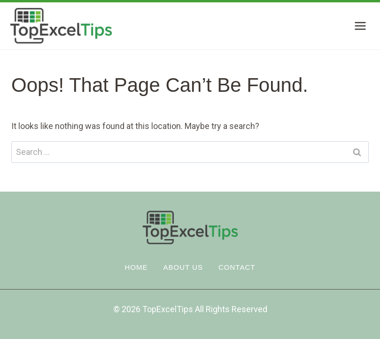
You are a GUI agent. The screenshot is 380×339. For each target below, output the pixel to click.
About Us (183, 267)
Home (136, 267)
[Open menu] (360, 25)
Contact (236, 267)
